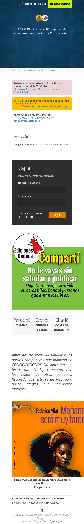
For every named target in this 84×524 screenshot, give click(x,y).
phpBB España (56, 521)
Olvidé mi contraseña (30, 213)
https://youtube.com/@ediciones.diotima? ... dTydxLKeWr (39, 90)
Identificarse (36, 4)
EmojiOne (42, 518)
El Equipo (60, 498)
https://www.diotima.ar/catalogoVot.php (40, 106)
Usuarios (43, 498)
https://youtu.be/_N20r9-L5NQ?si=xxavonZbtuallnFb (34, 119)
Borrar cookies (22, 498)
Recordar (26, 217)
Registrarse (60, 4)
